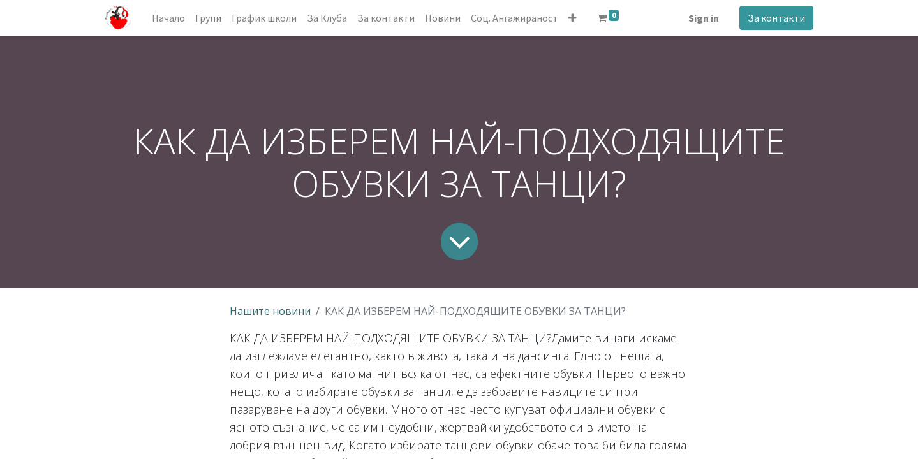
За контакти (776, 17)
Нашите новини (270, 311)
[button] (572, 18)
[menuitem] (168, 18)
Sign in (703, 17)
